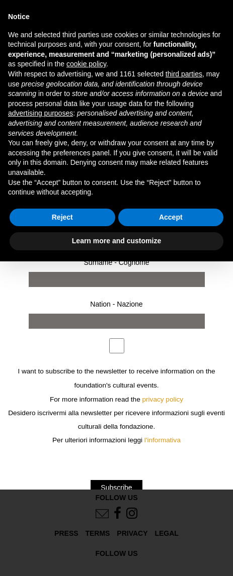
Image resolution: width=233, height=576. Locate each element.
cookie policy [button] (86, 64)
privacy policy (163, 399)
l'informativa (162, 440)
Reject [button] (62, 217)
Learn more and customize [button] (116, 241)
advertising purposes (40, 113)
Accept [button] (171, 217)
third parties (184, 74)
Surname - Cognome (116, 262)
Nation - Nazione (116, 304)
